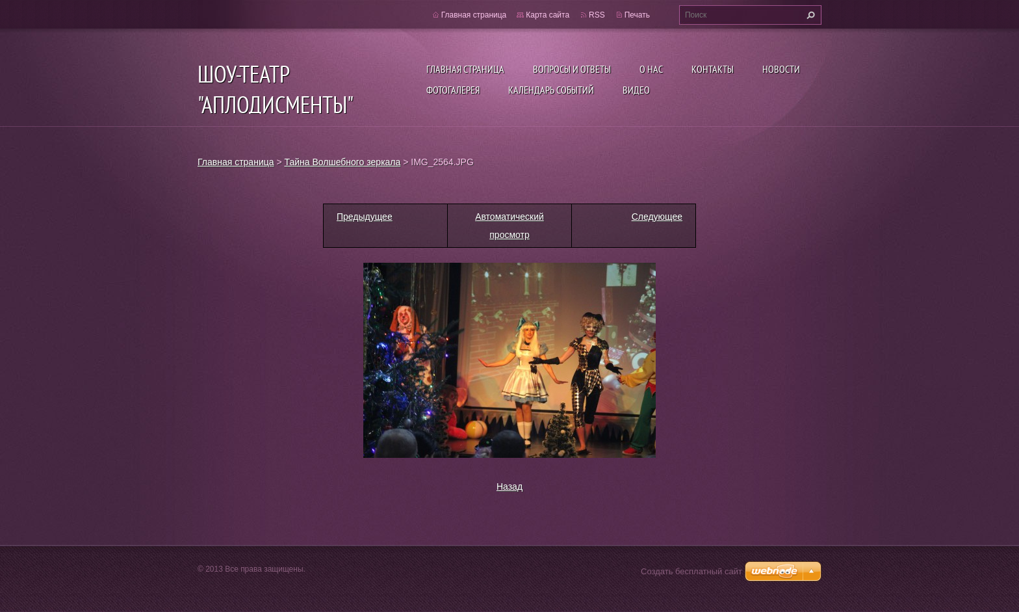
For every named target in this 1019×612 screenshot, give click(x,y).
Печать (637, 15)
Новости (781, 68)
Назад (509, 486)
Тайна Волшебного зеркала (343, 162)
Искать (809, 15)
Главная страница (465, 68)
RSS (597, 15)
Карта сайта (547, 15)
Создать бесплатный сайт (691, 571)
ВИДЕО (636, 89)
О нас (651, 68)
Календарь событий (551, 89)
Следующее (657, 216)
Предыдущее (365, 216)
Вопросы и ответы (572, 68)
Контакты (712, 68)
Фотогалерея (453, 89)
